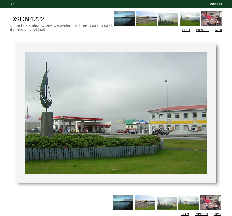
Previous (202, 30)
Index (186, 30)
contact (216, 4)
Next (218, 30)
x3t (13, 4)
